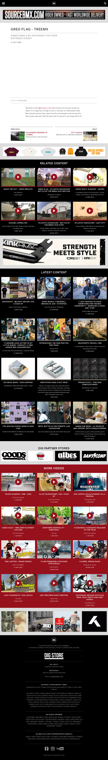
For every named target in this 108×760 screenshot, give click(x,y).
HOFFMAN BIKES (51, 719)
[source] (54, 14)
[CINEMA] (67, 621)
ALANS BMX (30, 717)
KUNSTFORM (74, 719)
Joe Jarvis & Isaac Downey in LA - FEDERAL (89, 495)
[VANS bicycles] (40, 456)
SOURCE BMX (32, 724)
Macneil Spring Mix (18, 223)
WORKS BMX (51, 726)
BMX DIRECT (40, 717)
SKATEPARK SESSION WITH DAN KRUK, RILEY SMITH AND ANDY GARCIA (90, 597)
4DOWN (59, 726)
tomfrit (54, 755)
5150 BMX (54, 736)
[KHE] (94, 621)
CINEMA (60, 717)
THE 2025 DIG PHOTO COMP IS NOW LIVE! (18, 427)
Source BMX (54, 739)
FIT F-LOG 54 (76, 133)
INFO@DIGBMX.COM (56, 676)
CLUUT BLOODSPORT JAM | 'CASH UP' (54, 495)
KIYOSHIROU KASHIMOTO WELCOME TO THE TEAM (89, 529)
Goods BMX (63, 736)
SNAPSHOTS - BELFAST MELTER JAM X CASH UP (18, 303)
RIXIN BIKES (77, 721)
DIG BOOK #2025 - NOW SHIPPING (18, 382)
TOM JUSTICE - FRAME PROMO (18, 562)
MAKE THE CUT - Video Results (18, 189)
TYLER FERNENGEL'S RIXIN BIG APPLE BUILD (54, 563)
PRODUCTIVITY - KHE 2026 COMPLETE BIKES (89, 383)
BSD (46, 717)
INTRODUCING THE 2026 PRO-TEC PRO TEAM (54, 344)
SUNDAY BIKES (42, 724)
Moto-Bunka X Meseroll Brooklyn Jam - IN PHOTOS (53, 303)
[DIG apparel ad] (54, 151)
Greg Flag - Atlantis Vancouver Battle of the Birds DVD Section (54, 190)
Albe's (28, 736)
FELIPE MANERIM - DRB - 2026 (18, 494)
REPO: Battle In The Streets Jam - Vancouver (54, 427)
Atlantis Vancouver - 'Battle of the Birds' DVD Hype (54, 224)
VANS (78, 724)
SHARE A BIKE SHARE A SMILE (59, 724)
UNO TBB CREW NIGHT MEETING (54, 595)
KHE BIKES (61, 719)
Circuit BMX (35, 736)
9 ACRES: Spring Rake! (90, 562)
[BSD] (40, 621)
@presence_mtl (44, 108)
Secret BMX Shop (42, 739)
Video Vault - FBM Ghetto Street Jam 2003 (18, 529)
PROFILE (56, 721)
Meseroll (71, 736)
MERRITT (41, 721)
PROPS (62, 721)
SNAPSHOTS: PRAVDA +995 (90, 343)
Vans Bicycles (74, 739)
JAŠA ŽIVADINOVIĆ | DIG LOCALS (18, 595)
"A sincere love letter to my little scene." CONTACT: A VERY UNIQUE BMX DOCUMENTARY (18, 345)
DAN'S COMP (30, 719)
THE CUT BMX (76, 717)
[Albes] (67, 456)
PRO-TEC (69, 721)
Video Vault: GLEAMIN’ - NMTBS (89, 189)
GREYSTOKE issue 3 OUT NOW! (54, 382)
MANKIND (34, 721)
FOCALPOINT (40, 719)
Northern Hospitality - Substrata (54, 529)
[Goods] (13, 456)
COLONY (67, 717)
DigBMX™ (66, 645)
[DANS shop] (94, 456)
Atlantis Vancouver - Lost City (90, 223)
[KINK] (54, 252)
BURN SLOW (53, 717)
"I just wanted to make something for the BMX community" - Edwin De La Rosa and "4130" (90, 305)
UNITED (72, 724)
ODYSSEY (48, 721)
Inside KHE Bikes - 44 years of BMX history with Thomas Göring (90, 427)
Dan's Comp (45, 736)
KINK (67, 719)
